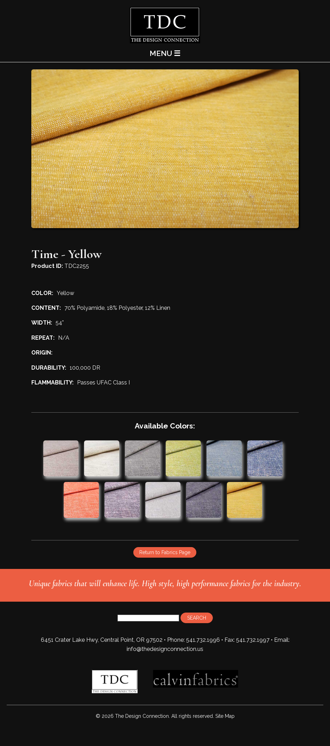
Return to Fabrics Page (164, 552)
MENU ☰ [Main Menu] (165, 53)
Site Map (225, 716)
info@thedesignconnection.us (165, 649)
